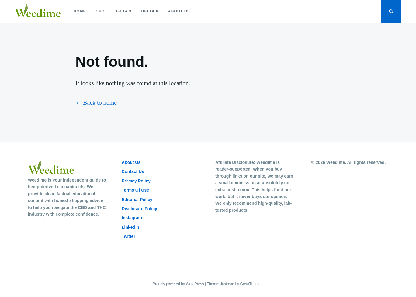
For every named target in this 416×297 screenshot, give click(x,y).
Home (80, 11)
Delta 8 (149, 11)
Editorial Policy (137, 199)
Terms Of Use (135, 190)
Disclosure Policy (139, 208)
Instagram (132, 217)
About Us (179, 11)
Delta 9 (122, 11)
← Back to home (96, 102)
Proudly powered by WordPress (179, 284)
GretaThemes (251, 284)
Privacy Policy (136, 181)
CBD (100, 11)
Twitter (128, 236)
